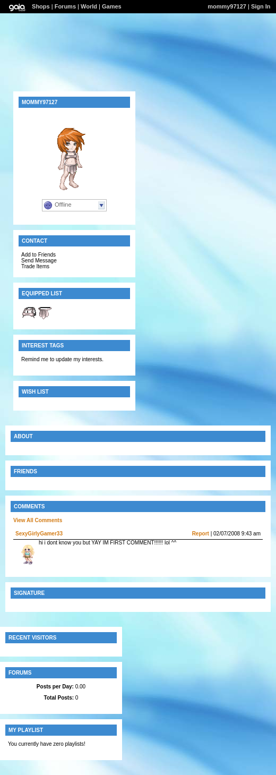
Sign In (261, 6)
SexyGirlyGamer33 (39, 533)
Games (112, 6)
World (89, 6)
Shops (41, 6)
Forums (65, 6)
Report (200, 533)
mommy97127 (227, 6)
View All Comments (37, 520)
